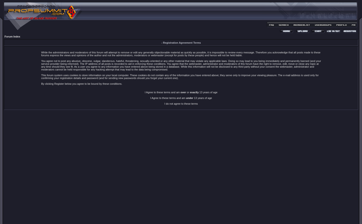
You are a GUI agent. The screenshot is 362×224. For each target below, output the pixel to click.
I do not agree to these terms (181, 103)
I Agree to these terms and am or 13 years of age (181, 92)
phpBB (172, 213)
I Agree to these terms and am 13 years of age (181, 98)
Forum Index (12, 36)
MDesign (198, 216)
